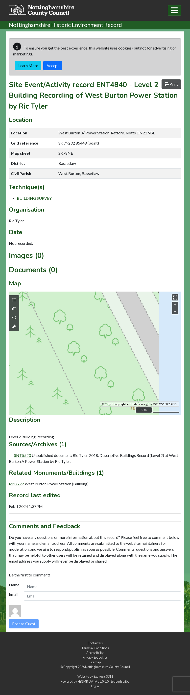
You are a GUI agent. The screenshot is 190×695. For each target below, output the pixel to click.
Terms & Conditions (95, 648)
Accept (53, 65)
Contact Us (95, 643)
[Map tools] (14, 326)
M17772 (16, 483)
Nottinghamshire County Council (107, 667)
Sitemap (95, 662)
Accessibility (95, 653)
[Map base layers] (14, 308)
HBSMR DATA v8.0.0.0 (94, 681)
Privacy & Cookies (95, 657)
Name (14, 584)
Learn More (28, 65)
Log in (95, 686)
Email (13, 594)
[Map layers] (14, 300)
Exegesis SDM (103, 676)
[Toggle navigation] (174, 10)
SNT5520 (22, 455)
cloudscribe (121, 681)
